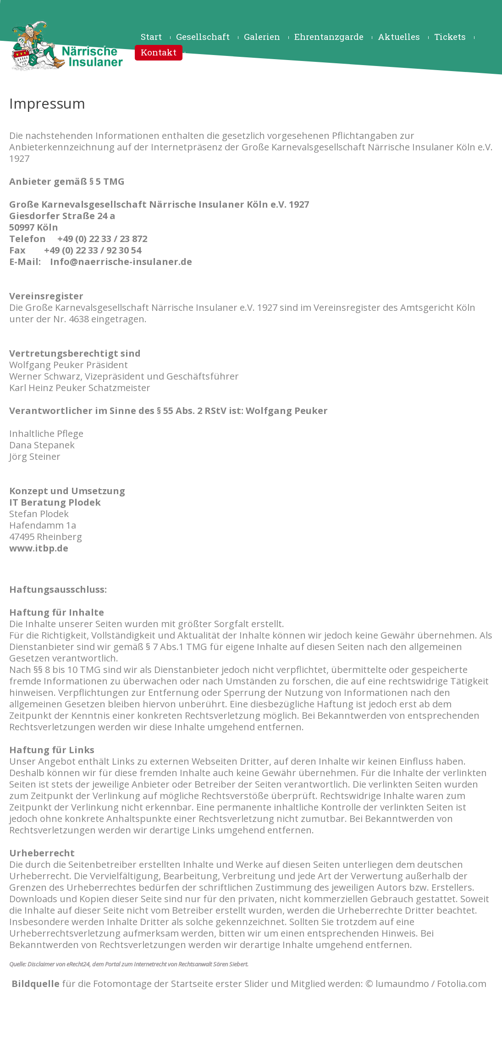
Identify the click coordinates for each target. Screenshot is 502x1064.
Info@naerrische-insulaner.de (121, 261)
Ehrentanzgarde (329, 36)
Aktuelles (399, 36)
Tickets (450, 36)
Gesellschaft (203, 36)
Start (151, 36)
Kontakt (159, 52)
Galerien (262, 36)
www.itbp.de (38, 548)
